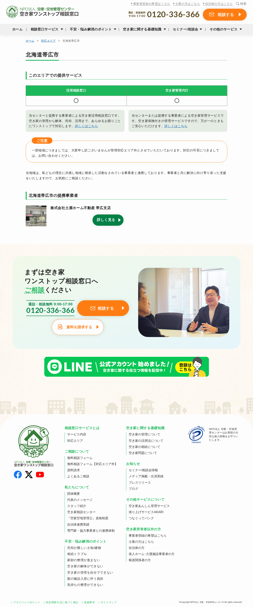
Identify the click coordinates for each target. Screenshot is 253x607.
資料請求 (73, 470)
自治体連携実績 (78, 524)
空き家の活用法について (146, 440)
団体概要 (73, 493)
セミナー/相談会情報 (143, 470)
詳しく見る (106, 220)
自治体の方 (136, 547)
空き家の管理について (144, 434)
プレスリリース (140, 482)
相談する (226, 14)
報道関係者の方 (140, 560)
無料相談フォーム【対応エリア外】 (92, 464)
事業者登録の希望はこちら (151, 3)
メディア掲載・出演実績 (146, 476)
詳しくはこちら (86, 126)
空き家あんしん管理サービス (149, 506)
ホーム (17, 29)
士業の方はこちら (187, 3)
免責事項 (89, 602)
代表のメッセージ (80, 499)
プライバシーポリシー (26, 602)
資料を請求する (79, 327)
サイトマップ (109, 602)
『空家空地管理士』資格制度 (87, 518)
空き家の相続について (144, 446)
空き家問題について (143, 453)
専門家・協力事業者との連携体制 (91, 530)
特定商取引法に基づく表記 (62, 602)
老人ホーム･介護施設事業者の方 (152, 554)
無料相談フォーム (80, 458)
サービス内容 (76, 434)
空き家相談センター (81, 512)
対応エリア (48, 40)
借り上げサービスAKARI (146, 512)
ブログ (133, 488)
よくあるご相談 (78, 476)
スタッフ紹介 (76, 506)
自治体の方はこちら (219, 3)
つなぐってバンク (141, 518)
